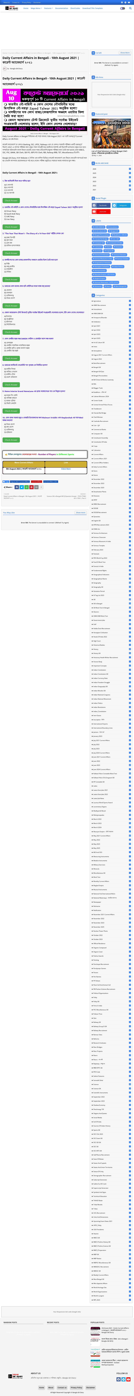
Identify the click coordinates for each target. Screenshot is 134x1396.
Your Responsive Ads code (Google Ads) (67, 1312)
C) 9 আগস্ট (8, 190)
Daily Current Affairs (112, 467)
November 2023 (112, 923)
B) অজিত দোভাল (10, 371)
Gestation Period (112, 591)
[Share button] (41, 487)
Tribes (112, 1209)
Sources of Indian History (112, 1126)
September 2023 (112, 1101)
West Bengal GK (121, 286)
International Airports (112, 724)
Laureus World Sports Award (112, 802)
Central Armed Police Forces (112, 405)
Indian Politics (118, 267)
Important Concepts (112, 666)
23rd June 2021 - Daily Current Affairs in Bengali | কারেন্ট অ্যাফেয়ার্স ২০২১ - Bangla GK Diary (115, 1330)
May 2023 (112, 844)
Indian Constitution (112, 670)
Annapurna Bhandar (112, 317)
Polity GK (112, 1001)
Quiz (112, 1018)
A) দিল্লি (7, 263)
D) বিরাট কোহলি (10, 403)
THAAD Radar (112, 1200)
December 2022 (112, 479)
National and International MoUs (112, 894)
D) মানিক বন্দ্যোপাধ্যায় (12, 245)
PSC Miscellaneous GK (112, 1010)
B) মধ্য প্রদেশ (8, 427)
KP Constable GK (112, 782)
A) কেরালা (8, 290)
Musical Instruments (112, 889)
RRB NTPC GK (112, 1068)
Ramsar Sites (112, 1035)
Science (112, 1084)
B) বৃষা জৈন (8, 240)
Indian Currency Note (112, 678)
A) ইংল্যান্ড (8, 316)
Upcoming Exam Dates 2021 (112, 1221)
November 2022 (112, 918)
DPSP (112, 500)
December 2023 (112, 483)
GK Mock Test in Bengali (112, 608)
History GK (112, 653)
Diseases (119, 247)
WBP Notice (112, 1258)
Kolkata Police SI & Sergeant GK (112, 778)
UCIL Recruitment (112, 1213)
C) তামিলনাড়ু (9, 295)
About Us (7, 2)
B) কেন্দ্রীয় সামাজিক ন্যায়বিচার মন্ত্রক (17, 345)
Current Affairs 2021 (16, 53)
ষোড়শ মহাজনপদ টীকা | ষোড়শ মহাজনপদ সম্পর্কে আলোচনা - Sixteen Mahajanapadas (115, 1362)
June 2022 (112, 761)
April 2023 (112, 334)
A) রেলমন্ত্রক (8, 342)
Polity (112, 997)
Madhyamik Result (112, 811)
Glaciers (112, 612)
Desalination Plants (112, 492)
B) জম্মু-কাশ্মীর (9, 266)
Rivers (108, 286)
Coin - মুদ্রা (115, 239)
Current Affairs (37, 482)
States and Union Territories (112, 1167)
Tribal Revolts (112, 1204)
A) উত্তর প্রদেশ (9, 424)
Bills (112, 384)
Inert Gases (112, 715)
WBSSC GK (112, 1271)
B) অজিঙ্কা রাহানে (10, 398)
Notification (112, 910)
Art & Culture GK (100, 231)
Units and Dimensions (112, 1217)
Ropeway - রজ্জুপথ (112, 1064)
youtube (103, 211)
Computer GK (99, 243)
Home (25, 8)
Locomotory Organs (112, 807)
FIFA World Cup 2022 (112, 558)
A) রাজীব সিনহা (9, 369)
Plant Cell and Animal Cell (112, 985)
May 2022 (112, 840)
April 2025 (112, 338)
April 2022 (112, 330)
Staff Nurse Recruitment (112, 1155)
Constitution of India (115, 243)
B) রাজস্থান (8, 292)
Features (47, 8)
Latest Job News (112, 798)
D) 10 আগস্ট (9, 193)
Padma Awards (112, 956)
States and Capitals (112, 1163)
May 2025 (112, 848)
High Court (112, 641)
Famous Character (120, 255)
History (112, 649)
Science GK (112, 1088)
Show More (125, 53)
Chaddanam (112, 409)
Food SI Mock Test (112, 562)
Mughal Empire (100, 278)
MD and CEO (112, 852)
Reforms (112, 1039)
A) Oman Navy (10, 211)
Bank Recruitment (112, 363)
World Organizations (112, 1292)
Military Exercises (112, 865)
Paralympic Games (112, 968)
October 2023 (112, 939)
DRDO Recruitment (112, 504)
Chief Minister (112, 417)
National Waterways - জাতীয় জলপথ (106, 282)
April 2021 (112, 326)
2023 (112, 181)
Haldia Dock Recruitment (112, 628)
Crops (112, 446)
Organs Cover (112, 952)
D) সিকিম (7, 272)
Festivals (112, 554)
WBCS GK (112, 1238)
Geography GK (112, 587)
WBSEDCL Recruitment (112, 1267)
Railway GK (112, 1022)
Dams (109, 247)
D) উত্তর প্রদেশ (9, 298)
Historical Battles (112, 645)
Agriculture (112, 301)
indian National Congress (112, 695)
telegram (123, 205)
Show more (80, 512)
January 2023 (112, 736)
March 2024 (112, 827)
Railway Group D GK (112, 1026)
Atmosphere (112, 351)
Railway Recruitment (112, 1030)
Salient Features (112, 1076)
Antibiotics (112, 322)
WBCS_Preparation (112, 1250)
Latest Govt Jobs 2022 (112, 794)
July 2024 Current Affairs (112, 753)
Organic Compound (112, 948)
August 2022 (112, 359)
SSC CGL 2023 (112, 1134)
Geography (112, 583)
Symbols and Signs (112, 1192)
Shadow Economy (112, 1105)
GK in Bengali (112, 603)
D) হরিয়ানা (8, 432)
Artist (112, 346)
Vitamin (112, 1234)
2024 (112, 177)
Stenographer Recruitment (112, 1175)
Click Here (66, 469)
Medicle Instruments (112, 860)
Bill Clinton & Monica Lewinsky (112, 380)
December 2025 (112, 487)
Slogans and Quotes (112, 1113)
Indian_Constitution (112, 711)
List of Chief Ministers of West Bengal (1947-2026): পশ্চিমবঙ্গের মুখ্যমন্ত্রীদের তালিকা (110, 152)
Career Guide (112, 400)
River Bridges (112, 1047)
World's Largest (112, 1296)
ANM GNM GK (99, 227)
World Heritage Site (112, 1287)
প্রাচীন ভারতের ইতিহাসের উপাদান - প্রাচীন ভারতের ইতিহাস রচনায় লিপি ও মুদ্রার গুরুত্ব (115, 1351)
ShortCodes (75, 8)
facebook (102, 205)
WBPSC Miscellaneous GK (112, 1263)
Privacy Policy (26, 2)
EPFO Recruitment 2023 (112, 525)
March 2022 (112, 819)
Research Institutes (112, 1043)
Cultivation (98, 247)
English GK (109, 251)
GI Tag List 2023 (112, 595)
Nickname (98, 286)
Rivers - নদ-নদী (112, 1059)
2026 (112, 169)
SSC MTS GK (112, 1151)
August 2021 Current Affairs (20, 482)
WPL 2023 (112, 1300)
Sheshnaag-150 (112, 1109)
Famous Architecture (102, 255)
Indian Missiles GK (112, 691)
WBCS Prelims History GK (112, 1242)
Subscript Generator (112, 1180)
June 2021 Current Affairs (112, 757)
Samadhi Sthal (112, 1080)
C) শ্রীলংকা (8, 321)
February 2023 (112, 550)
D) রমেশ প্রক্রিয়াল (10, 377)
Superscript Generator (112, 1188)
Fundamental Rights (112, 570)
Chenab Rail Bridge (101, 239)
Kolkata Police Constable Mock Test (112, 773)
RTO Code (112, 1072)
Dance (112, 475)
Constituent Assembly (112, 438)
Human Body (112, 662)
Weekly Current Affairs (112, 1275)
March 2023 (112, 823)
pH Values (112, 981)
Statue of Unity (112, 1171)
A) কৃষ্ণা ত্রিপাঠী (9, 237)
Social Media (112, 1117)
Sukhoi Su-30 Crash (112, 1184)
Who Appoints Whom (112, 1283)
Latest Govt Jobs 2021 (112, 790)
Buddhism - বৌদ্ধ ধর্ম (120, 235)
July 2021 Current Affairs (112, 740)
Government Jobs (112, 620)
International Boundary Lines (112, 728)
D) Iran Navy (9, 219)
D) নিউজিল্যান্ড (9, 324)
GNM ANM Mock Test (112, 616)
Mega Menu (35, 8)
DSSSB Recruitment (112, 512)
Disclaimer (37, 2)
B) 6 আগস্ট (8, 187)
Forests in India (112, 566)
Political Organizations (112, 993)
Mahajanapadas (100, 270)
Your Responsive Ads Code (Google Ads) (111, 94)
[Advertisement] (67, 30)
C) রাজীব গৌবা (9, 374)
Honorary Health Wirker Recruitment (112, 657)
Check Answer (11, 200)
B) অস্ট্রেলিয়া (8, 319)
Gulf (112, 624)
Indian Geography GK (112, 686)
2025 (112, 173)
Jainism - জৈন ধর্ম (112, 732)
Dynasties (98, 251)
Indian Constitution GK (112, 674)
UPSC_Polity (112, 1225)
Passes (112, 972)
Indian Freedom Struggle (112, 682)
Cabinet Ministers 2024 (112, 396)
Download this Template (92, 8)
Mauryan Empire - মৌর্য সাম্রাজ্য (104, 274)
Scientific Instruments (112, 1093)
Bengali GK (114, 231)
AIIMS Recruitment (112, 305)
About (50, 1387)
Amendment (113, 227)
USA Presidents (112, 1229)
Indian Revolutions (112, 707)
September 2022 (112, 1097)
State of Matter (112, 1159)
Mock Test (112, 877)
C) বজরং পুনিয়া (9, 400)
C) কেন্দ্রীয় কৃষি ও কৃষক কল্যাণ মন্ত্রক (17, 348)
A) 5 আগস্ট (8, 185)
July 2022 (112, 744)
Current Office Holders (112, 463)
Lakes (112, 786)
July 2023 (112, 749)
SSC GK (112, 1146)
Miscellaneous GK (112, 873)
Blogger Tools (112, 388)
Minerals (112, 869)
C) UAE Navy (9, 216)
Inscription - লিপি (112, 720)
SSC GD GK (112, 1142)
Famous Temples (122, 259)
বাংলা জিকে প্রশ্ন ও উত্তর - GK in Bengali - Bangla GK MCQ (115, 1340)
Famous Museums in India (103, 259)
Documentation (61, 8)
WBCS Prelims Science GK (112, 1246)
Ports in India (112, 1006)
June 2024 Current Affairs (112, 769)
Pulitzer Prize (112, 1014)
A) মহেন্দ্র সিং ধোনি (10, 395)
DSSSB (112, 508)
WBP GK (112, 1254)
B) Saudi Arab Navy (12, 214)
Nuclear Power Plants (112, 931)
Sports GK (112, 1130)
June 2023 (112, 765)
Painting (112, 960)
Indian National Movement (112, 699)
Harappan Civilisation (102, 267)
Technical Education (112, 1196)
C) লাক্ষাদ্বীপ (8, 269)
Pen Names (112, 977)
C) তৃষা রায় (8, 243)
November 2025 (112, 927)
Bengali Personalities (102, 235)
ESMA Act (112, 529)
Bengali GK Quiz (112, 371)
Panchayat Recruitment (112, 964)
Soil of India (112, 1122)
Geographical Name (112, 579)
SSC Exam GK (112, 1138)
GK (112, 599)
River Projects (112, 1051)
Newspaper (112, 902)
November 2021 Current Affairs (112, 914)
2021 (112, 190)
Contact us (16, 2)
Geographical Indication (103, 263)
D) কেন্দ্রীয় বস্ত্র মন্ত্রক (11, 350)
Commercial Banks (112, 429)
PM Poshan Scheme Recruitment (112, 989)
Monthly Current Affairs (112, 881)
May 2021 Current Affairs (112, 836)
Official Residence (112, 943)
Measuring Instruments (112, 856)
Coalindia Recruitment (112, 421)
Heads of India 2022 (112, 637)
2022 (112, 186)
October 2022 (112, 935)
